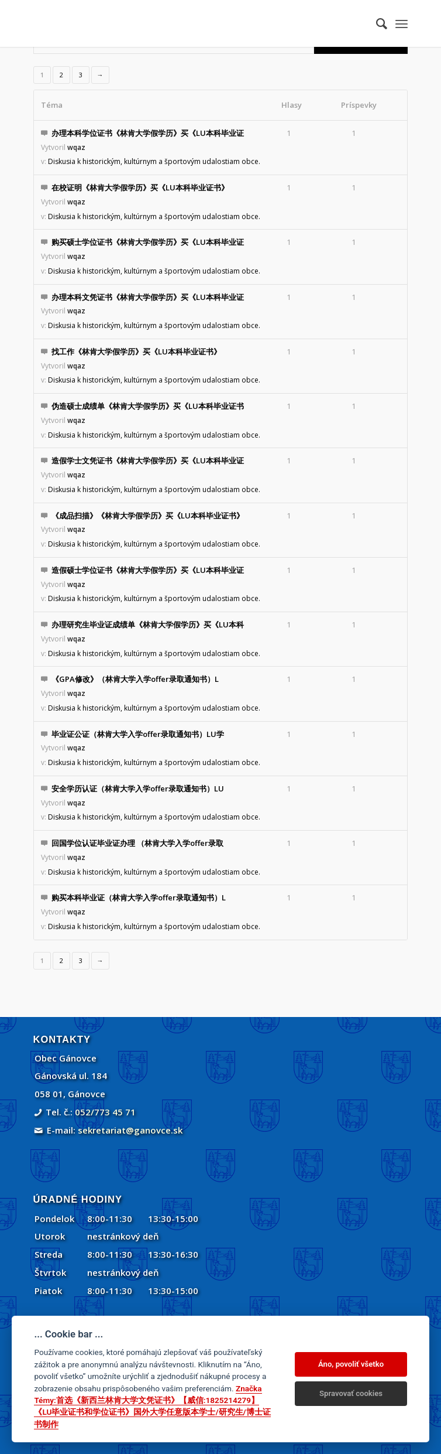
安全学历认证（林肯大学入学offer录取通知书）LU (137, 788)
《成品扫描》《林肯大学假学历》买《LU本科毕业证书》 (147, 515)
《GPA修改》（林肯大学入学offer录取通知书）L (135, 679)
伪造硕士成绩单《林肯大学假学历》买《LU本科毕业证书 (147, 406)
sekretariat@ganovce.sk (130, 1130)
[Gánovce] (183, 23)
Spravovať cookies (351, 1393)
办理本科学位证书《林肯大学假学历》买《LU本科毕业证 (147, 133)
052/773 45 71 (105, 1112)
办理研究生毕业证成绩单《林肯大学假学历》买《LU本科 (147, 624)
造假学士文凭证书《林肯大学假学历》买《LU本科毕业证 (147, 460)
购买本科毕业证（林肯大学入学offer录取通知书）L (138, 897)
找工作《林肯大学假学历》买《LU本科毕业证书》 (136, 351)
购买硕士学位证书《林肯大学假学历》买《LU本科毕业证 (147, 242)
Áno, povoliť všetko (351, 1364)
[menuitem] (375, 23)
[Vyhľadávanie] (375, 23)
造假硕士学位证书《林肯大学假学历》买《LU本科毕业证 (147, 570)
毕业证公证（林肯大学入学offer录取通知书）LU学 (137, 734)
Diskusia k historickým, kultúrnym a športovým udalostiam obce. (154, 161)
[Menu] (401, 23)
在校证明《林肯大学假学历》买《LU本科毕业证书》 (140, 187)
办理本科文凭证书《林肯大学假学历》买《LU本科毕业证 (147, 297)
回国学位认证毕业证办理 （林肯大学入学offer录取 (137, 843)
